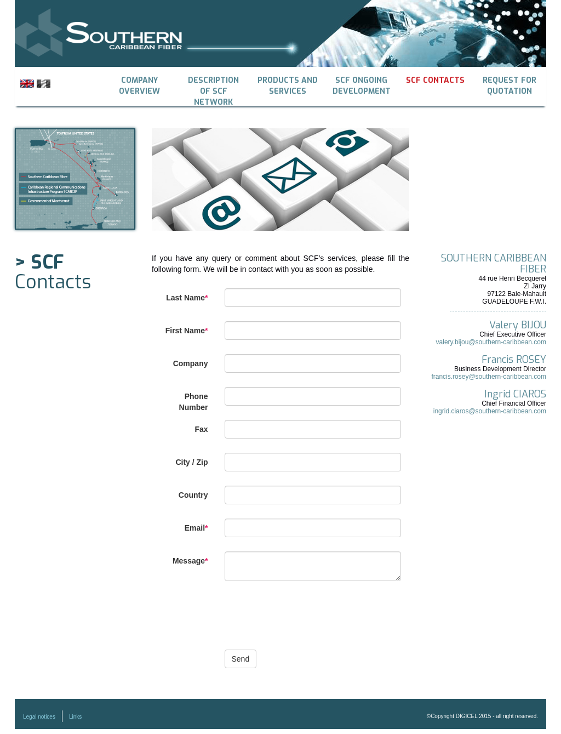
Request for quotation (509, 85)
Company (190, 363)
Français (43, 83)
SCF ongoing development (362, 85)
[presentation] (308, 619)
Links (75, 717)
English (27, 83)
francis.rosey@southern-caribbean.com (488, 376)
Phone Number (193, 402)
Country (193, 495)
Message (190, 560)
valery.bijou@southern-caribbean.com (491, 342)
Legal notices (39, 717)
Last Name (187, 297)
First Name (186, 330)
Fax (201, 429)
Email (196, 528)
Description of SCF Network (213, 86)
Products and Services (287, 85)
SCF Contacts (435, 80)
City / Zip (191, 462)
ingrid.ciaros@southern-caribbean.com (489, 411)
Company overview (139, 85)
